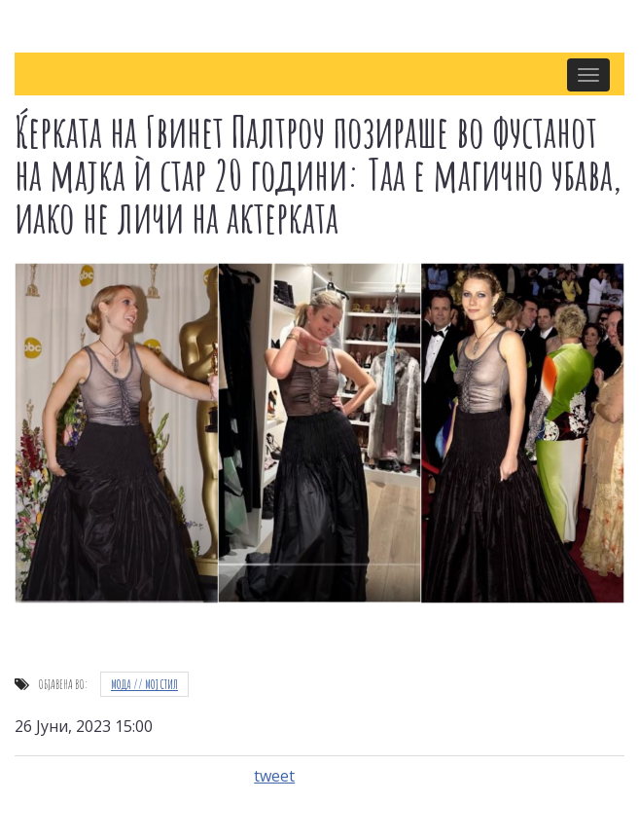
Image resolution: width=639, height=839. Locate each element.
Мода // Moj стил (144, 684)
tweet (274, 775)
